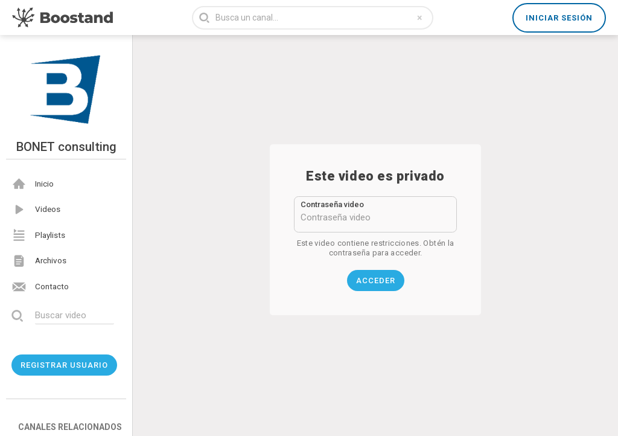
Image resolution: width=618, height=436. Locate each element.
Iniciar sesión (559, 17)
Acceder (375, 280)
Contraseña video (332, 204)
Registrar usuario (64, 365)
